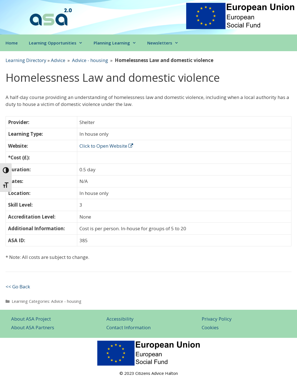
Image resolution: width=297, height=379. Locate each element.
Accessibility (120, 319)
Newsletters (165, 42)
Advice (58, 60)
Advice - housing (90, 60)
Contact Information (128, 327)
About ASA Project (31, 319)
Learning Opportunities (58, 42)
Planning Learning (118, 42)
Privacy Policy (217, 319)
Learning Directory (26, 60)
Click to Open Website (106, 146)
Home (12, 43)
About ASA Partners (32, 327)
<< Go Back (18, 286)
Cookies (210, 327)
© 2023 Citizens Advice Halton (148, 373)
